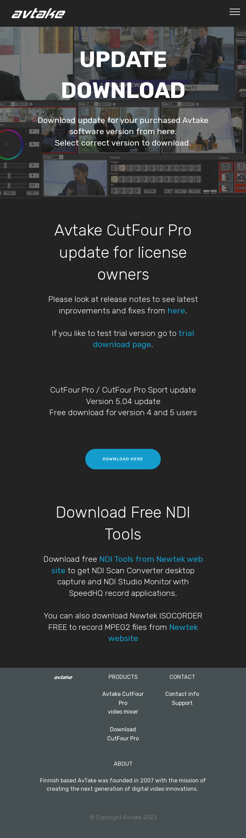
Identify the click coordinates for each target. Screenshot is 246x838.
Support (182, 703)
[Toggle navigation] (235, 11)
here (176, 310)
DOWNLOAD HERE (123, 459)
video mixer (123, 711)
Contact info (182, 694)
